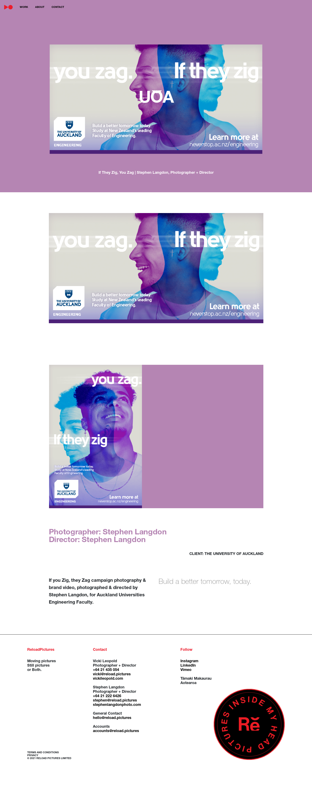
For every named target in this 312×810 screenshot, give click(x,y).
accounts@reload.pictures (116, 731)
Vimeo (185, 670)
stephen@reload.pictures (115, 701)
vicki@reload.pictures (112, 674)
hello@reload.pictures (112, 718)
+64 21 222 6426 (107, 696)
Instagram (189, 661)
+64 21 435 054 (106, 670)
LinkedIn (188, 666)
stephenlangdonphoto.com (117, 705)
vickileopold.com (108, 679)
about (39, 7)
